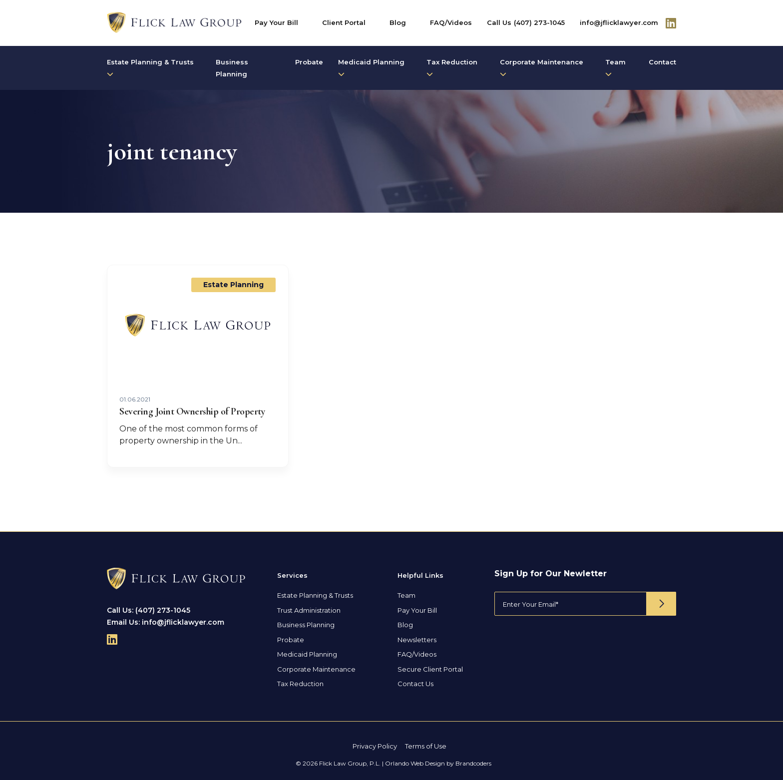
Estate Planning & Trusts (150, 67)
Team (615, 67)
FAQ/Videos (451, 22)
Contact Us (415, 684)
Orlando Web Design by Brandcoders (438, 763)
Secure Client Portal (430, 669)
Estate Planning (233, 284)
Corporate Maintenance (541, 67)
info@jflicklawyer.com (619, 22)
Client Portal (344, 22)
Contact (662, 62)
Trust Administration (309, 610)
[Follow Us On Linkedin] (671, 23)
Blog (398, 22)
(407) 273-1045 (539, 22)
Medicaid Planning (371, 67)
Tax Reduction (451, 67)
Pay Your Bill (276, 22)
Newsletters (416, 640)
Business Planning (232, 68)
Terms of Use (425, 746)
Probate (309, 62)
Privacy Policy (375, 746)
